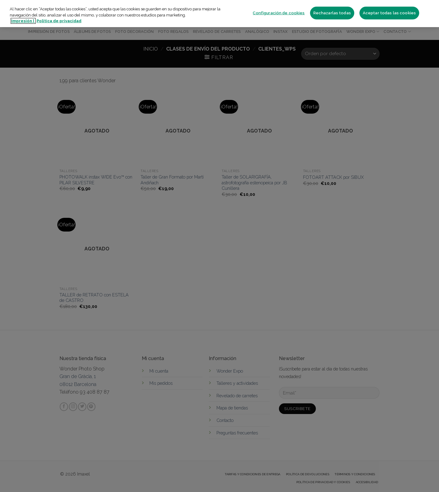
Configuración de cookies (279, 13)
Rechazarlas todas (332, 13)
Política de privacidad (59, 21)
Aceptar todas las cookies (389, 13)
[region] (219, 13)
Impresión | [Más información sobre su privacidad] (23, 21)
